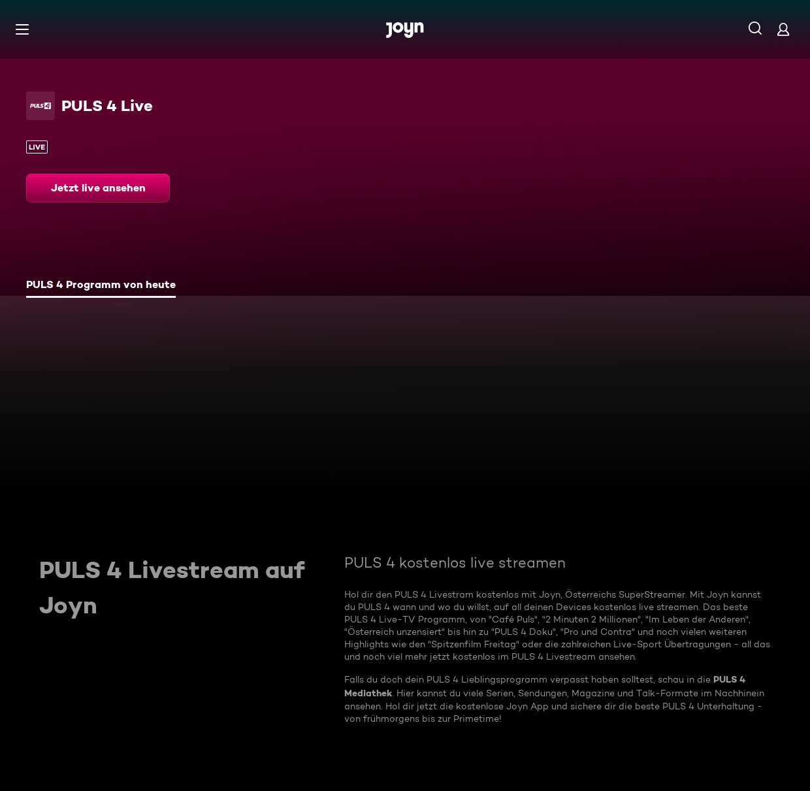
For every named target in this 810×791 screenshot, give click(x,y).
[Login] (783, 29)
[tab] (101, 286)
